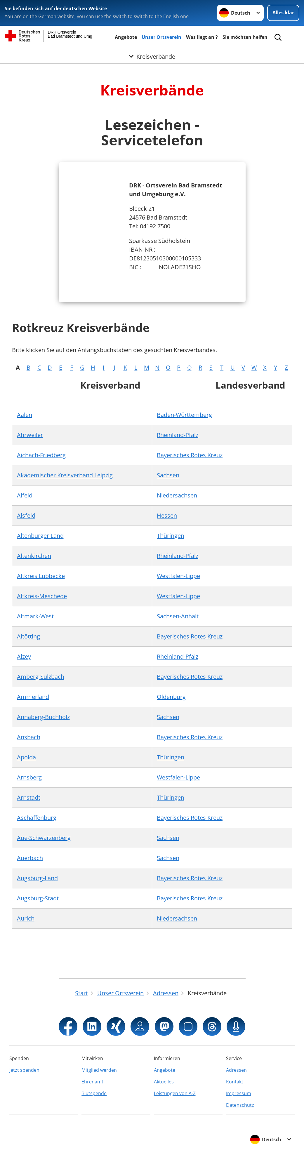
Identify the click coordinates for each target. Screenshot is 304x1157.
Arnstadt (28, 797)
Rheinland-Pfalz (177, 435)
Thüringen (170, 536)
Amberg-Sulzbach (40, 677)
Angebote (126, 37)
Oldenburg (171, 697)
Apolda (26, 757)
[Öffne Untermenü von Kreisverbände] (152, 56)
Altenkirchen (34, 556)
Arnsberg (29, 777)
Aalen (24, 415)
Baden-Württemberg (184, 415)
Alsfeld (26, 515)
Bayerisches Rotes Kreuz (190, 455)
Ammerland (33, 697)
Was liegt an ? (202, 37)
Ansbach (28, 737)
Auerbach (30, 858)
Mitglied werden (99, 1070)
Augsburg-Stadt (38, 898)
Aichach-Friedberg (41, 455)
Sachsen (168, 475)
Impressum (238, 1093)
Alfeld (24, 495)
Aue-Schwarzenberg (44, 838)
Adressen (236, 1070)
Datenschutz (240, 1105)
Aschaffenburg (36, 818)
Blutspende (94, 1093)
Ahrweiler (30, 435)
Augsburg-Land (37, 878)
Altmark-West (35, 616)
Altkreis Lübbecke (41, 576)
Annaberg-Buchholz (43, 717)
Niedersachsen (177, 495)
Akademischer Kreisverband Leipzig (65, 475)
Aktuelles (164, 1081)
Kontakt (234, 1081)
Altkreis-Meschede (42, 596)
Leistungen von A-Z (175, 1093)
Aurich (25, 918)
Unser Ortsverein (161, 37)
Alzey (24, 656)
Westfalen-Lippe (178, 576)
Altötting (28, 636)
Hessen (167, 515)
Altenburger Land (40, 536)
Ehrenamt (92, 1081)
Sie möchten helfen (245, 37)
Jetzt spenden (24, 1070)
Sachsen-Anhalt (178, 616)
